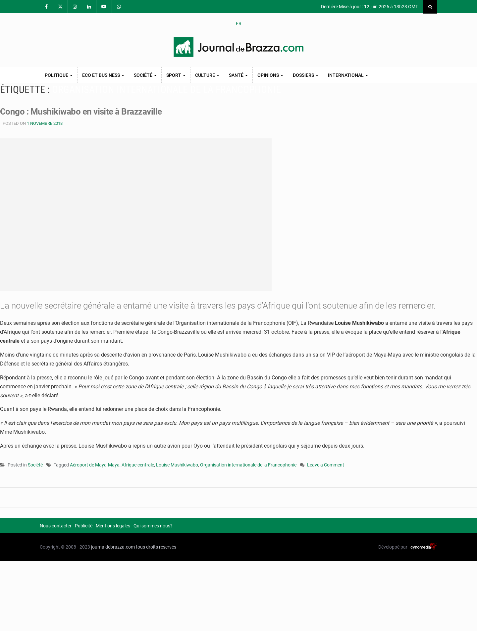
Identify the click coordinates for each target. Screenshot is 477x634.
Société (145, 75)
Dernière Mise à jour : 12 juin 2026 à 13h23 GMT (369, 6)
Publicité (83, 525)
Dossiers (305, 75)
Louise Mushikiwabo (177, 464)
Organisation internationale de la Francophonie (248, 464)
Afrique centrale (138, 464)
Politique (59, 75)
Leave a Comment (325, 465)
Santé (238, 75)
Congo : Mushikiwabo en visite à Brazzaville (81, 112)
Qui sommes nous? (153, 525)
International (348, 75)
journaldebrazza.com (113, 547)
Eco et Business (103, 75)
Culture (207, 75)
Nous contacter (56, 525)
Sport (176, 75)
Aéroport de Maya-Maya (95, 464)
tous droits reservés (156, 547)
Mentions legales (113, 525)
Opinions (270, 75)
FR (238, 23)
